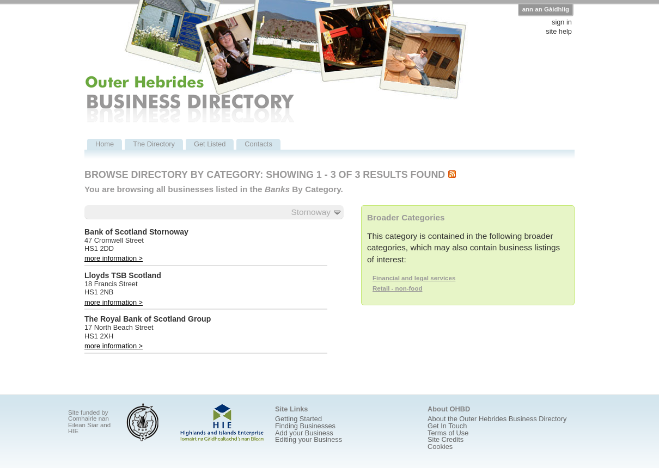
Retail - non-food (397, 288)
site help (559, 31)
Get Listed (209, 144)
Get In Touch (447, 426)
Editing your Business (308, 439)
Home (104, 144)
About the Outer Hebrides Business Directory (497, 419)
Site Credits (445, 439)
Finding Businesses (305, 426)
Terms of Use (448, 433)
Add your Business (304, 433)
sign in (562, 22)
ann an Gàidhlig (545, 9)
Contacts (258, 144)
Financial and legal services (414, 278)
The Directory (154, 144)
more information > (113, 258)
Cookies (440, 446)
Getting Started (298, 419)
